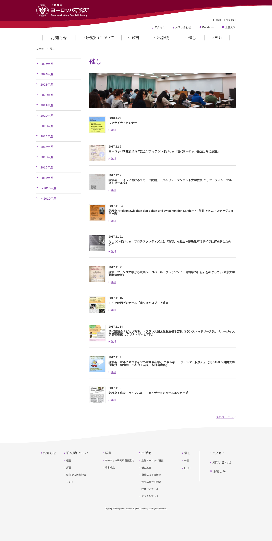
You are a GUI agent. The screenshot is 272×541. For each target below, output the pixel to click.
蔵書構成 (110, 467)
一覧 (186, 460)
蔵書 (135, 37)
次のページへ (226, 417)
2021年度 (46, 105)
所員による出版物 (151, 474)
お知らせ (59, 37)
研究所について (100, 37)
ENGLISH (230, 20)
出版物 (163, 37)
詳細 (113, 129)
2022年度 (46, 95)
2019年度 (46, 126)
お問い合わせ (183, 27)
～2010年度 (48, 198)
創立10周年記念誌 (151, 481)
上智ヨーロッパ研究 (152, 460)
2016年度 (46, 157)
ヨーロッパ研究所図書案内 (119, 460)
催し (192, 37)
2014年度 (46, 177)
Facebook (208, 27)
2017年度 (46, 146)
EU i (218, 37)
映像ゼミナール (150, 489)
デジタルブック (150, 496)
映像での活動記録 (76, 474)
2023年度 (46, 84)
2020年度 (46, 115)
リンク (70, 481)
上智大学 (230, 27)
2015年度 (46, 167)
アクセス (159, 27)
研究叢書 (146, 467)
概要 (68, 460)
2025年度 (46, 63)
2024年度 (46, 74)
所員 (68, 467)
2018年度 (46, 136)
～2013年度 (48, 188)
